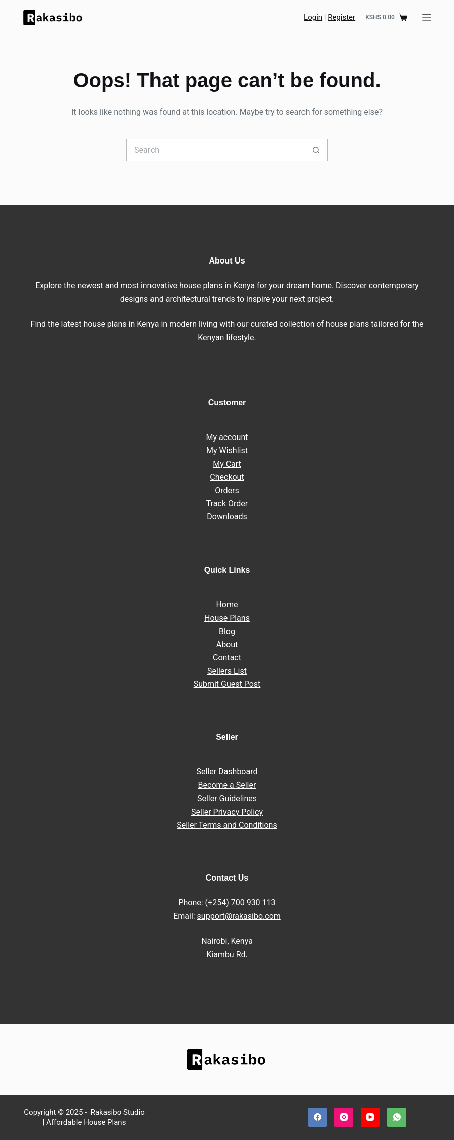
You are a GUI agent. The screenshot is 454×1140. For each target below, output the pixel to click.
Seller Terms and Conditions (227, 825)
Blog (227, 631)
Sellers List (227, 671)
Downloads (227, 516)
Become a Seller (227, 785)
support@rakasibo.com (239, 916)
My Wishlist (227, 450)
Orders (227, 490)
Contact (227, 657)
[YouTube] (370, 1117)
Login (313, 17)
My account (227, 437)
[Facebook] (317, 1117)
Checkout (227, 477)
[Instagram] (343, 1117)
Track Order (227, 503)
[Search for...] (215, 150)
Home (227, 604)
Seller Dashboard (226, 771)
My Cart (227, 464)
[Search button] (316, 150)
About (227, 644)
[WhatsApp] (396, 1117)
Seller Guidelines (227, 798)
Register (341, 17)
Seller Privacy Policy (227, 812)
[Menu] (426, 17)
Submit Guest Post (227, 684)
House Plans (227, 618)
